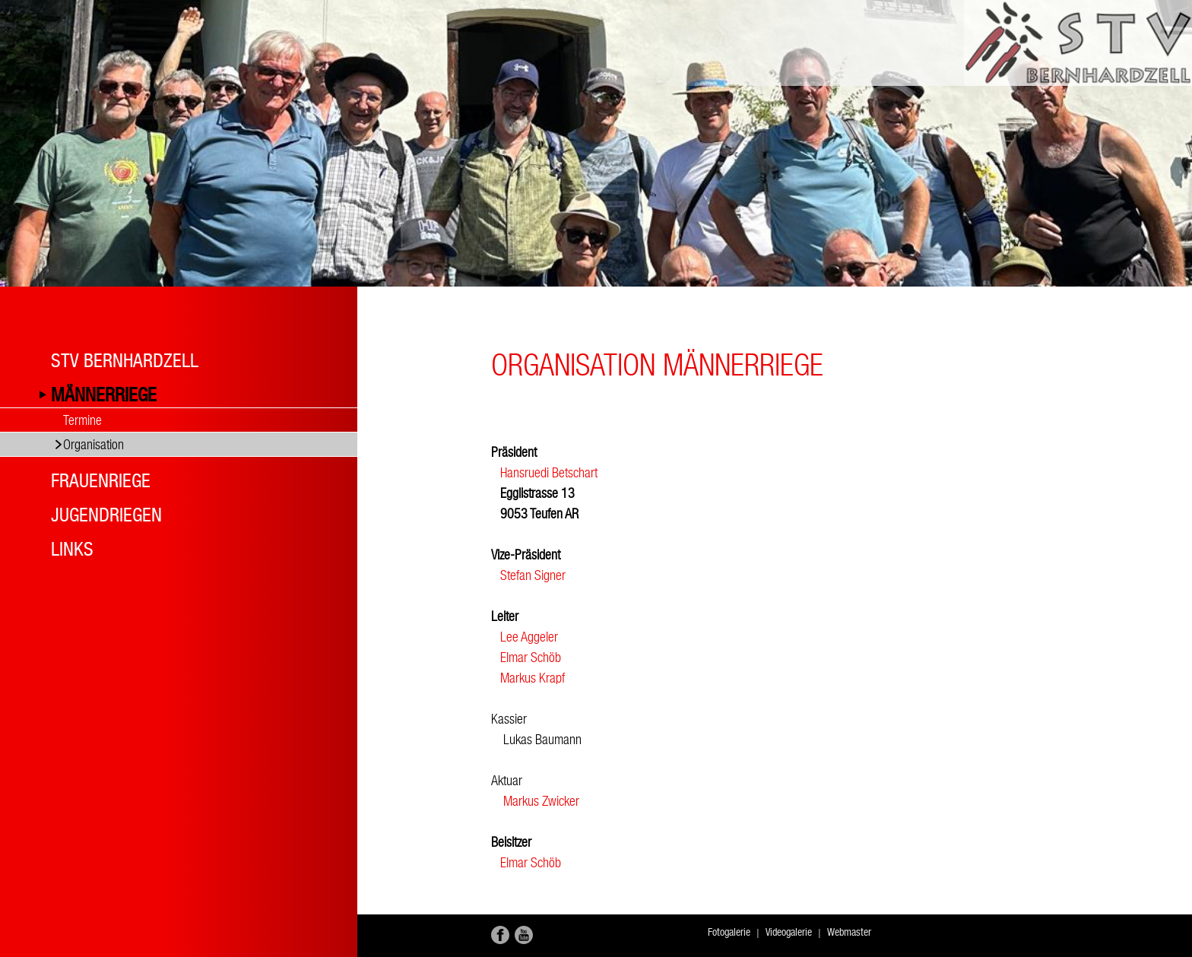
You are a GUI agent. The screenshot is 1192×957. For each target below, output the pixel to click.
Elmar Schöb (530, 657)
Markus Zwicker (536, 801)
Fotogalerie (729, 932)
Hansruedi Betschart (549, 472)
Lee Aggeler (529, 637)
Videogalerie (789, 932)
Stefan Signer (533, 575)
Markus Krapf (532, 678)
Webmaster (849, 932)
